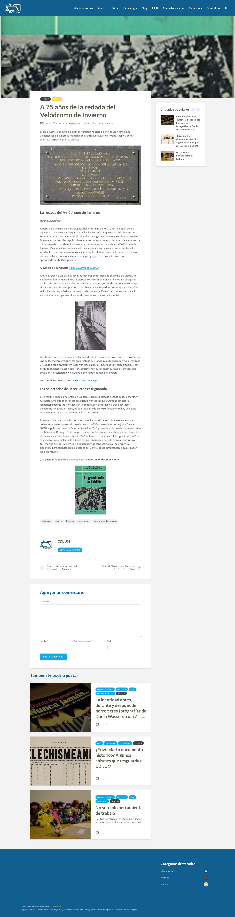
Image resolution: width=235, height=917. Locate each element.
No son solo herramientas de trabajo (120, 810)
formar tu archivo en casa (69, 459)
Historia (45, 99)
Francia (58, 521)
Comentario (45, 602)
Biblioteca (121, 689)
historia (70, 521)
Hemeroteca (125, 743)
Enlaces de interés (105, 693)
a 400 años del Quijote (86, 380)
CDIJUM (46, 123)
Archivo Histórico (105, 689)
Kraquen (57, 906)
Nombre (44, 641)
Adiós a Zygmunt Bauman (84, 267)
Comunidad (110, 743)
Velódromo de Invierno (105, 521)
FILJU (155, 8)
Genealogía (130, 8)
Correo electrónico (83, 641)
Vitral (115, 8)
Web (109, 641)
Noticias (56, 99)
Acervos (103, 8)
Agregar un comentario (82, 123)
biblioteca (47, 521)
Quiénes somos (83, 8)
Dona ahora (213, 8)
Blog (144, 8)
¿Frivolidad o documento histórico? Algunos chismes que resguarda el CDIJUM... (119, 758)
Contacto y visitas (173, 8)
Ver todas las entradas (70, 550)
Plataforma (195, 8)
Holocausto (83, 521)
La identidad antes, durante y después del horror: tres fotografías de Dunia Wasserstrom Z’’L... (120, 708)
